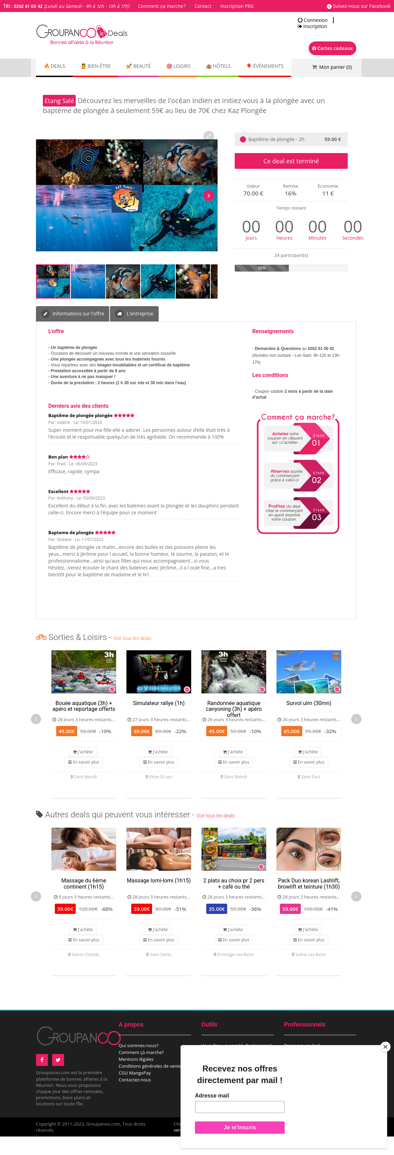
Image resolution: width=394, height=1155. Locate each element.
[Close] (385, 1047)
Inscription (312, 26)
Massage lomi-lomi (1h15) (158, 899)
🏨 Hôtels (241, 67)
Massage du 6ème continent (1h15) (83, 902)
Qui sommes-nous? (138, 1064)
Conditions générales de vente (150, 1084)
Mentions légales (136, 1078)
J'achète (83, 770)
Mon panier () (335, 67)
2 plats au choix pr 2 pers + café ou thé (233, 902)
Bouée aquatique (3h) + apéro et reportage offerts (83, 724)
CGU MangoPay (135, 1091)
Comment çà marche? (141, 1071)
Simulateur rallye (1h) (159, 721)
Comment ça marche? (162, 6)
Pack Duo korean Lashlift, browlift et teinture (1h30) (309, 902)
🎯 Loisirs (196, 67)
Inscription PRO (237, 6)
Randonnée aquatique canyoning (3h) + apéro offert (234, 727)
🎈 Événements (65, 85)
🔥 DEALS (56, 67)
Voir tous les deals (132, 657)
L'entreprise (134, 332)
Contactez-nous (135, 1098)
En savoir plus (83, 780)
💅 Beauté (151, 67)
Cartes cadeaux (332, 48)
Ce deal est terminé (291, 179)
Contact (203, 6)
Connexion (313, 20)
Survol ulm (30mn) (308, 721)
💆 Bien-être (103, 67)
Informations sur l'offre (72, 332)
